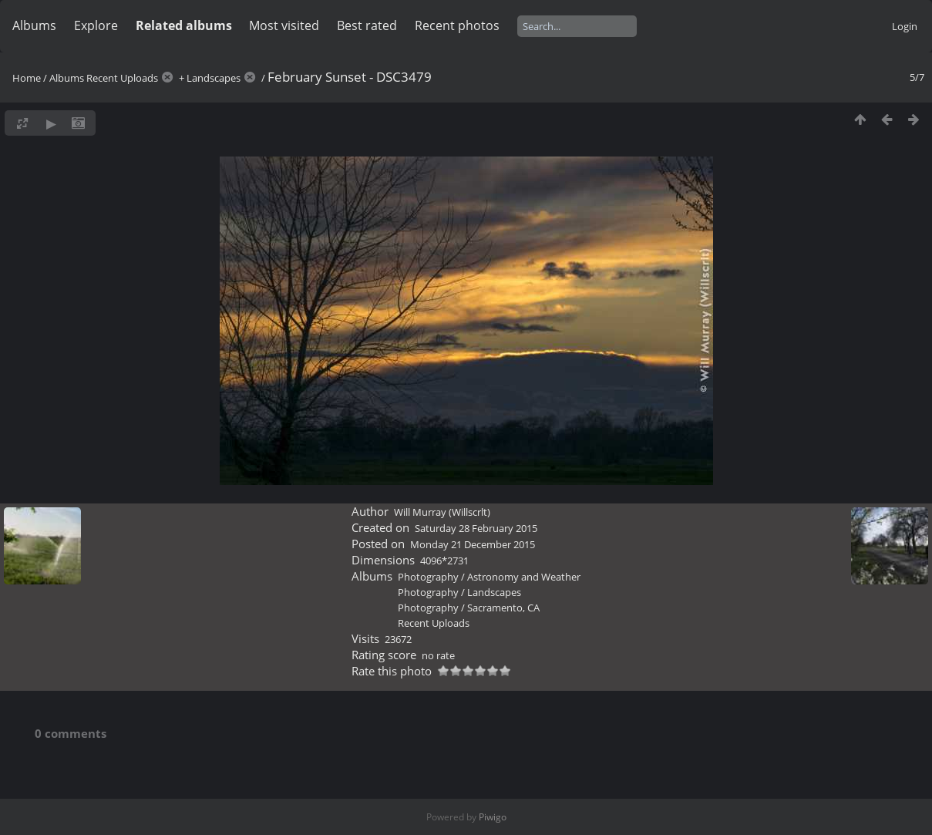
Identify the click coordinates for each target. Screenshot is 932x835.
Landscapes (214, 78)
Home (26, 78)
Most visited (284, 25)
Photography (428, 577)
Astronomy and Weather (523, 577)
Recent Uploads (122, 78)
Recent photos (457, 25)
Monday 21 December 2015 (472, 544)
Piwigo (492, 816)
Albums (34, 25)
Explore (96, 25)
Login (904, 26)
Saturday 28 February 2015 (476, 528)
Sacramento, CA (503, 607)
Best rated (367, 25)
